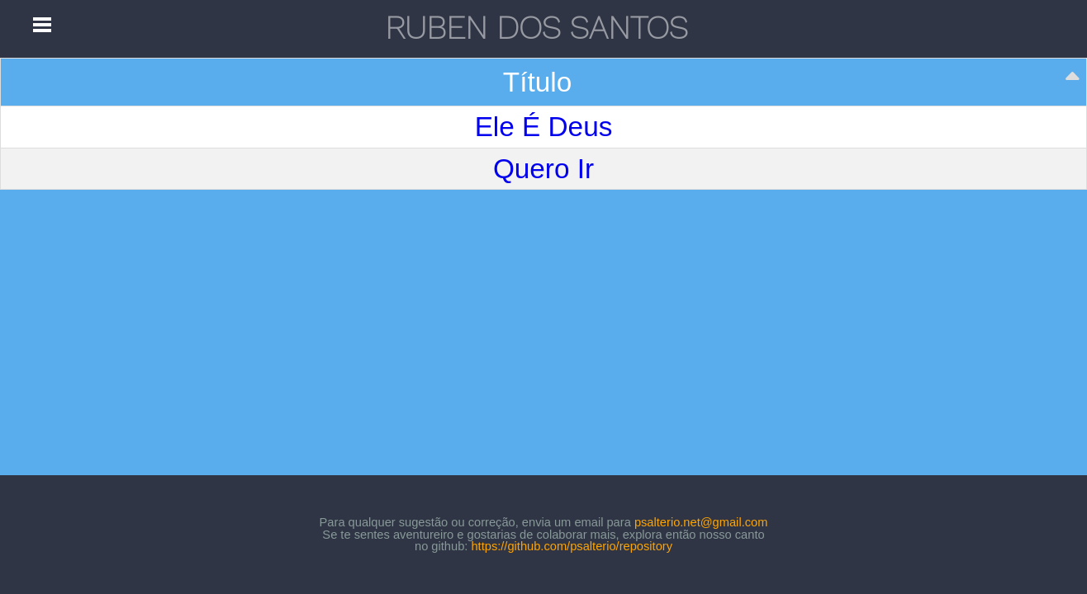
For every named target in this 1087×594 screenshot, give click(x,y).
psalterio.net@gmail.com (701, 522)
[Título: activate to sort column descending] (544, 82)
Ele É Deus (544, 126)
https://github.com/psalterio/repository (571, 546)
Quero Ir (543, 168)
